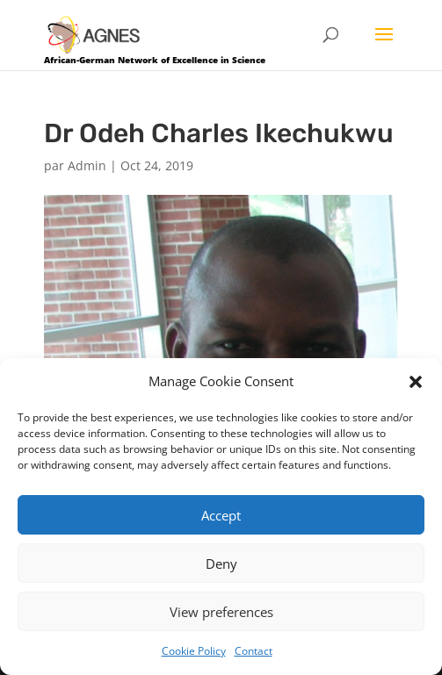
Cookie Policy (194, 650)
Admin (87, 165)
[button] (415, 382)
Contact (253, 650)
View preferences (221, 612)
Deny (221, 563)
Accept (221, 515)
